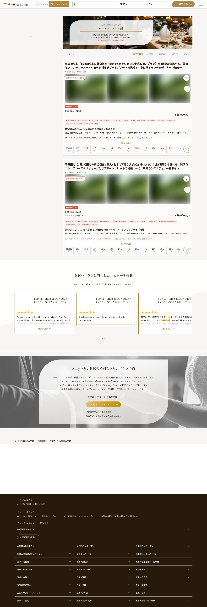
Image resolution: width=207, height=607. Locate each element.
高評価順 (163, 53)
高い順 (175, 53)
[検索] (183, 4)
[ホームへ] (15, 4)
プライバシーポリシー (88, 516)
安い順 (187, 53)
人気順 (150, 53)
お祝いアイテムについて (104, 404)
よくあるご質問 (24, 504)
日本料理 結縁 (73, 111)
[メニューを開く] (201, 4)
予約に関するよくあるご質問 (98, 411)
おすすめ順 (138, 53)
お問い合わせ (39, 504)
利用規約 (72, 516)
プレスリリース (58, 516)
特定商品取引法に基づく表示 (127, 516)
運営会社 (45, 516)
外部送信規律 (106, 516)
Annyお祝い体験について (28, 516)
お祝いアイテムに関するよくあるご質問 (103, 415)
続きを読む (127, 143)
